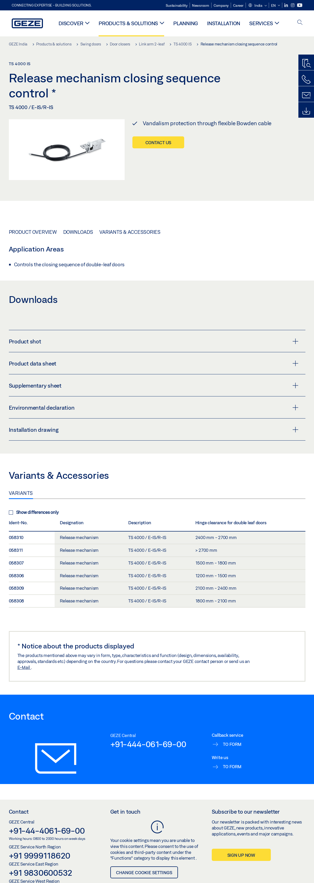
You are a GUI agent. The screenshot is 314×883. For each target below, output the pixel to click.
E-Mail (24, 667)
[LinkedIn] (286, 5)
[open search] (300, 23)
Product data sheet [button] (153, 363)
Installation (223, 23)
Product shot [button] (153, 341)
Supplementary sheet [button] (153, 385)
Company (221, 5)
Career (238, 5)
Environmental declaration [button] (153, 407)
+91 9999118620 (40, 855)
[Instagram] (293, 5)
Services (261, 23)
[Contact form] (306, 95)
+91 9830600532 (41, 872)
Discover (71, 23)
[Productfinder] (306, 64)
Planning (185, 23)
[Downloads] (306, 111)
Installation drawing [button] (153, 430)
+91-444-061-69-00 (148, 744)
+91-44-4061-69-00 (47, 830)
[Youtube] (299, 5)
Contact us (158, 142)
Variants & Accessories (130, 232)
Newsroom (200, 5)
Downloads (78, 232)
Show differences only (34, 512)
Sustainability (177, 5)
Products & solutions (128, 23)
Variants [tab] (21, 493)
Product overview (33, 232)
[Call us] (306, 79)
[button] (257, 6)
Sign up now (241, 855)
